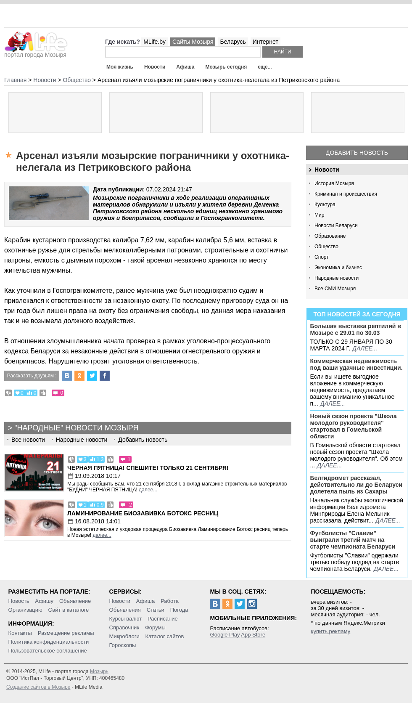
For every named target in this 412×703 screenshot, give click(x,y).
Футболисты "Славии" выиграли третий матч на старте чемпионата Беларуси (353, 540)
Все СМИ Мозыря (335, 289)
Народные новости (336, 278)
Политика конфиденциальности (48, 642)
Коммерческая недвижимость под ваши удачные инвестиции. (356, 364)
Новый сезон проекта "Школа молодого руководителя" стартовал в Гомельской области (353, 426)
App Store (253, 634)
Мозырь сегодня (226, 67)
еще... (265, 67)
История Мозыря (334, 183)
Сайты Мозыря (192, 41)
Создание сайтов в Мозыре (38, 687)
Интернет (265, 41)
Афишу (44, 601)
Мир (319, 215)
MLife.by (154, 41)
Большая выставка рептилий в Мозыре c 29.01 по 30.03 (355, 329)
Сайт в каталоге (68, 610)
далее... (364, 348)
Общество (326, 246)
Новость (18, 601)
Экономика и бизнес (338, 268)
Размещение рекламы (66, 633)
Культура (324, 204)
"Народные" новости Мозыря (76, 428)
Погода (179, 610)
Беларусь (233, 41)
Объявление (75, 601)
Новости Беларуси (336, 225)
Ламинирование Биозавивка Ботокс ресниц (142, 513)
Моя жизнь (119, 67)
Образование (330, 236)
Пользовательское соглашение (47, 650)
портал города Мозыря (36, 52)
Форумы (155, 627)
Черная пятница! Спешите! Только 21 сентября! (148, 467)
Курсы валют (125, 618)
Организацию (25, 610)
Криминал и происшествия (345, 194)
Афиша (185, 67)
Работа (170, 601)
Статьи (155, 610)
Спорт (321, 257)
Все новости (28, 439)
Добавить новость (357, 152)
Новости (154, 67)
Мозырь (99, 671)
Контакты (20, 633)
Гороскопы (122, 645)
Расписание (163, 618)
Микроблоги (124, 636)
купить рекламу (331, 631)
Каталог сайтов (164, 636)
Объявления (125, 610)
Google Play (225, 634)
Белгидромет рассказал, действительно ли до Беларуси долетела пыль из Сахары (356, 485)
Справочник (124, 627)
